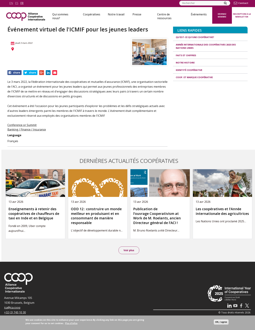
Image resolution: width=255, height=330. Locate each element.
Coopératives (91, 14)
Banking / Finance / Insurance (26, 129)
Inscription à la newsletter (242, 15)
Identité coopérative (189, 70)
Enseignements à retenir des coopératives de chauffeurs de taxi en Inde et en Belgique (33, 213)
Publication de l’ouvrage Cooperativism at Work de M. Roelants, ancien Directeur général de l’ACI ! (157, 216)
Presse (137, 14)
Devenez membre (222, 15)
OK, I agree (221, 322)
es (16, 3)
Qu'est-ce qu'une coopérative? (195, 37)
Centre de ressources (164, 16)
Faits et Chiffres (186, 55)
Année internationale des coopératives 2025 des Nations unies (206, 46)
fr (21, 3)
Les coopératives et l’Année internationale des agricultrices (222, 211)
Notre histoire (185, 62)
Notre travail (116, 14)
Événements (199, 14)
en (11, 3)
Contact (243, 3)
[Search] (225, 3)
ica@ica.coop (12, 307)
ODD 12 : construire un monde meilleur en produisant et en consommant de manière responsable (96, 216)
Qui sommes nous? (60, 16)
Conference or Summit (22, 125)
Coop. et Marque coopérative (194, 77)
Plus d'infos (71, 323)
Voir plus (129, 250)
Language (14, 135)
